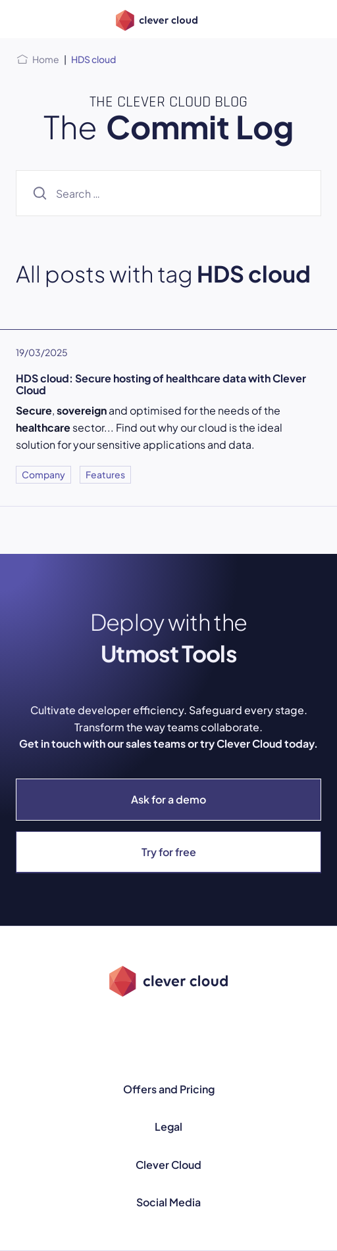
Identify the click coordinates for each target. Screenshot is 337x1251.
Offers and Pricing (169, 1089)
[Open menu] (24, 19)
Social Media (168, 1202)
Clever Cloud (168, 1164)
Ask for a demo (168, 799)
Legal (168, 1126)
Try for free (169, 852)
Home (45, 59)
